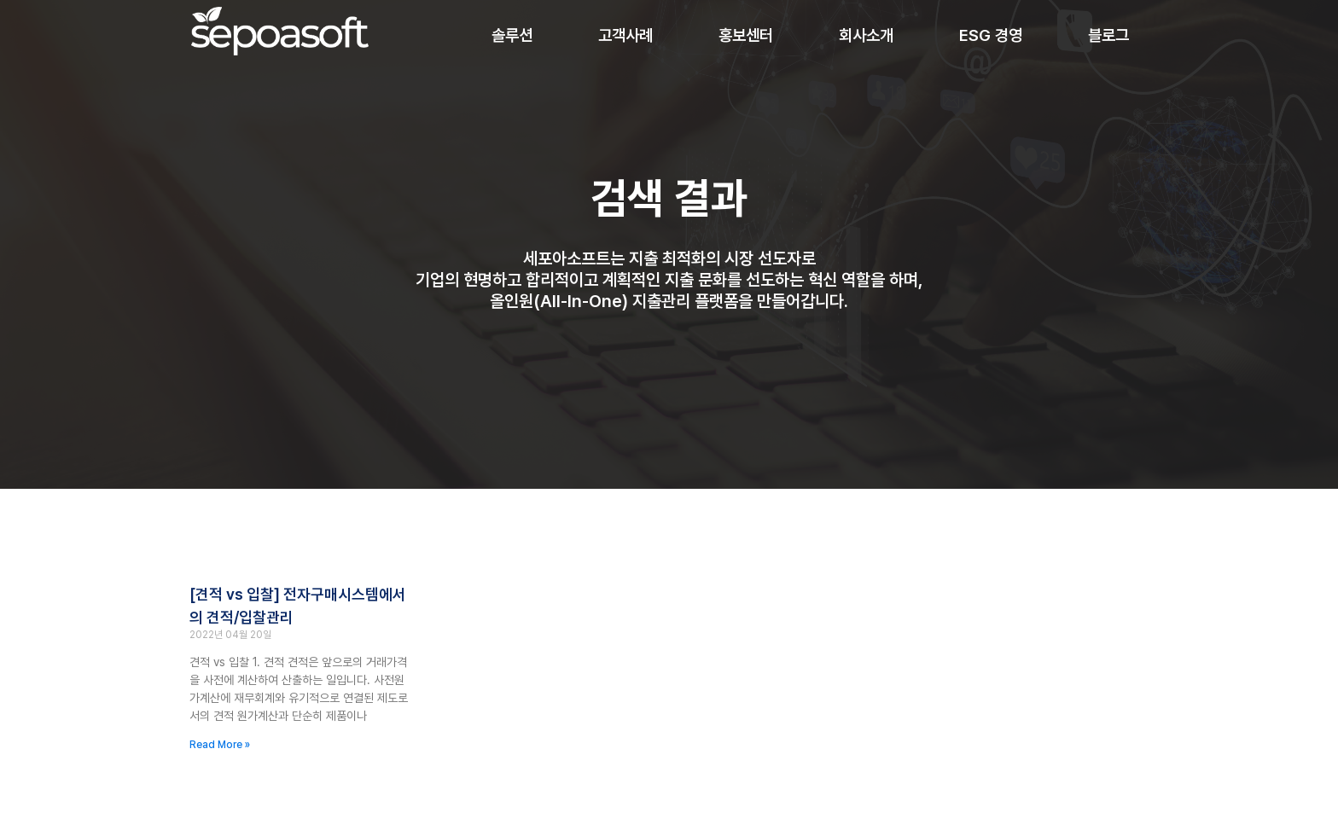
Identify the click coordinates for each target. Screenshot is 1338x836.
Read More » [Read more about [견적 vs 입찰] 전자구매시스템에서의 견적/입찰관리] (219, 745)
